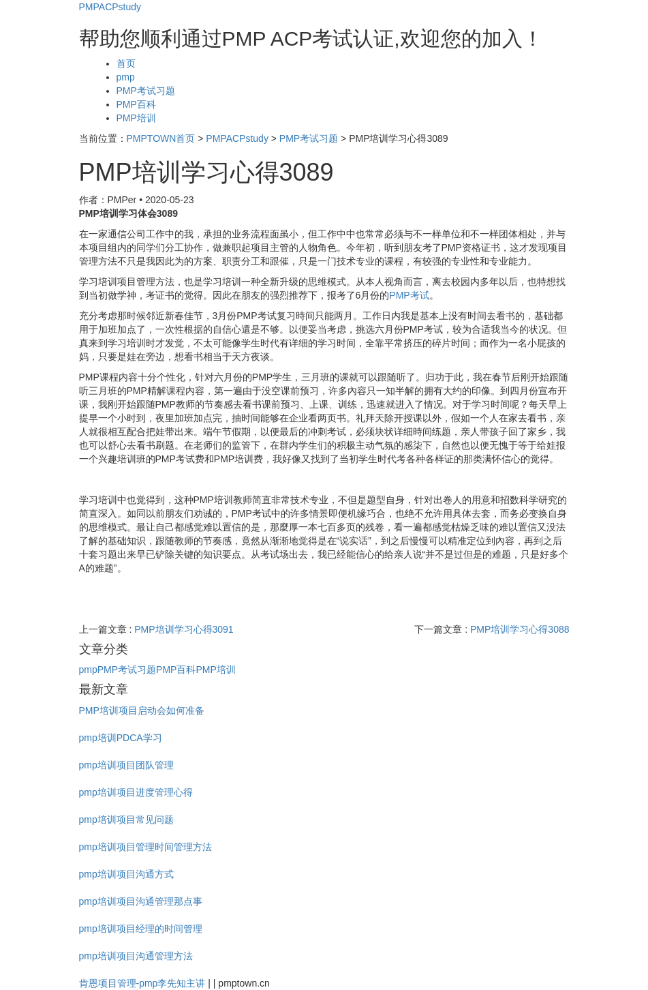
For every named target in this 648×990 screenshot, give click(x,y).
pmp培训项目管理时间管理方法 (145, 846)
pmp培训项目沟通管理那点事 (140, 901)
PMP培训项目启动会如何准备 (141, 710)
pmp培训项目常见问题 (126, 819)
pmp (126, 77)
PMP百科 (136, 104)
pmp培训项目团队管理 (126, 765)
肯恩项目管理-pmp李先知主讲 (142, 983)
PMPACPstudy (110, 6)
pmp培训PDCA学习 (120, 737)
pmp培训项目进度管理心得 (136, 792)
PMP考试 (409, 295)
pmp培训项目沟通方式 (126, 874)
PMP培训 (136, 117)
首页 (126, 63)
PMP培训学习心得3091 (183, 629)
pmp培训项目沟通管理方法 (136, 955)
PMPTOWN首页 (161, 138)
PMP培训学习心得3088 (519, 629)
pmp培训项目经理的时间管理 (140, 928)
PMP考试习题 (146, 90)
